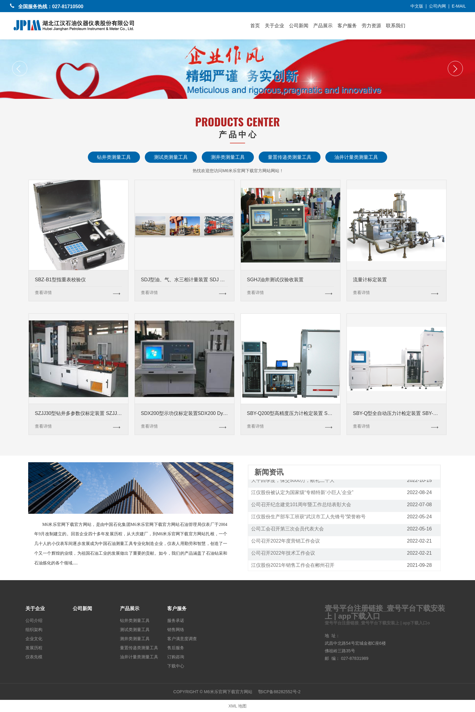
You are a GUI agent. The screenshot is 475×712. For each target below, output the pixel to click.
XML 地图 (237, 706)
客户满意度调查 (182, 638)
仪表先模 (33, 656)
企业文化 (33, 638)
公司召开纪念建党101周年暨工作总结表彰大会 (301, 505)
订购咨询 (175, 656)
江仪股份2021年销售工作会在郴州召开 (293, 566)
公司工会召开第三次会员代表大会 (287, 529)
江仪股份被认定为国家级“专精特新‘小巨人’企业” (302, 493)
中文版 (416, 6)
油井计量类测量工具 (356, 157)
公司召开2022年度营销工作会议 (285, 541)
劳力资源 (371, 25)
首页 (255, 25)
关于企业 (274, 25)
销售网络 (175, 629)
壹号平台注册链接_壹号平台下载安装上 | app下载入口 (385, 612)
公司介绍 (33, 619)
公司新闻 (298, 25)
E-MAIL (459, 6)
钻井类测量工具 (114, 157)
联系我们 (395, 25)
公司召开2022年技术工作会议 (283, 554)
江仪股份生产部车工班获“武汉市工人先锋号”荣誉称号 (308, 517)
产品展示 (323, 25)
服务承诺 (175, 619)
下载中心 (175, 665)
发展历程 (33, 647)
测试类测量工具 (171, 157)
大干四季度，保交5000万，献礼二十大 (293, 481)
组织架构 (33, 629)
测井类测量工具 (228, 157)
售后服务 (175, 647)
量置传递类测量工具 (289, 157)
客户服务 (347, 25)
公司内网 (437, 6)
